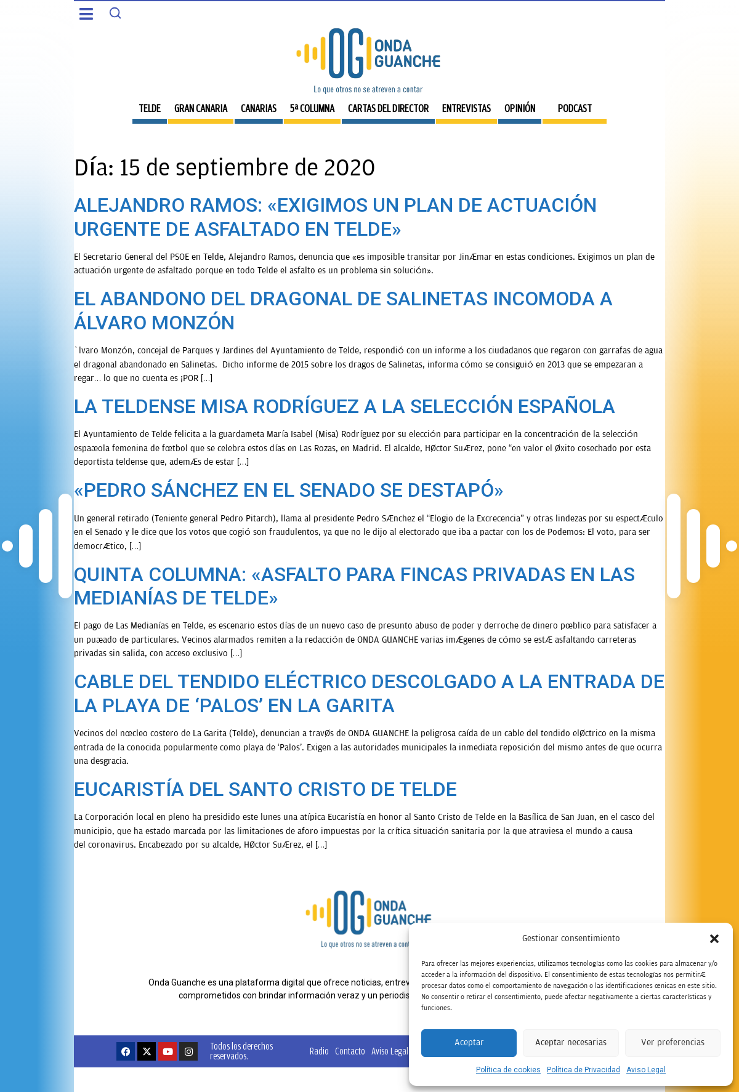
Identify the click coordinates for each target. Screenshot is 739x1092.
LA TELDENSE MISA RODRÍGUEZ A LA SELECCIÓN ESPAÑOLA (344, 406)
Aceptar (469, 1042)
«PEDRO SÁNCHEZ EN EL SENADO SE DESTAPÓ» (289, 490)
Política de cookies (508, 1070)
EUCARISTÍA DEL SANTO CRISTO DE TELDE (265, 789)
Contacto (350, 1051)
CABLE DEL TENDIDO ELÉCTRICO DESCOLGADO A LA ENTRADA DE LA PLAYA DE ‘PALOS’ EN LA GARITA (369, 693)
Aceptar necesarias (571, 1042)
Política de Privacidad (583, 1070)
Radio (319, 1051)
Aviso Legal (646, 1070)
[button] (714, 939)
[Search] (115, 12)
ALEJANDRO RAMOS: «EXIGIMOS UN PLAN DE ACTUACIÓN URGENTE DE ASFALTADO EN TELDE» (335, 216)
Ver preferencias (673, 1042)
